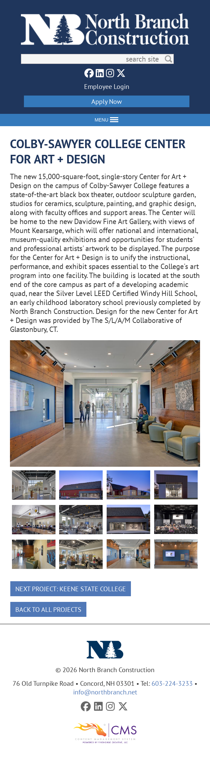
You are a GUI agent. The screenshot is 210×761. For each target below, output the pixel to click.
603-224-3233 (172, 683)
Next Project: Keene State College (70, 589)
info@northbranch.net (105, 692)
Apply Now (106, 101)
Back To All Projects (48, 609)
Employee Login (106, 86)
